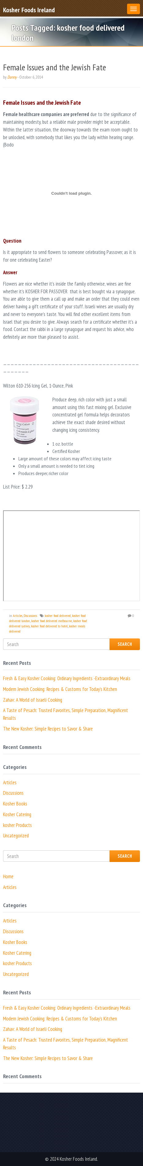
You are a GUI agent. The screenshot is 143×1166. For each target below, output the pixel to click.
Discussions (30, 615)
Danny (12, 77)
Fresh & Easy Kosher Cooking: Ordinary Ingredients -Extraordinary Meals (66, 678)
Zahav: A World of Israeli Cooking (32, 699)
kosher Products (17, 825)
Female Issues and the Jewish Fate (54, 67)
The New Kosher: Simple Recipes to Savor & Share (48, 728)
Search (125, 644)
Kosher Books (15, 803)
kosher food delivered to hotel (49, 626)
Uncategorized (16, 835)
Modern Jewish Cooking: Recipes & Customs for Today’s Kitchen (60, 689)
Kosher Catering (17, 814)
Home (8, 876)
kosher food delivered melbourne (51, 620)
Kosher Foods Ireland (29, 10)
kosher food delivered (58, 615)
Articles (17, 615)
